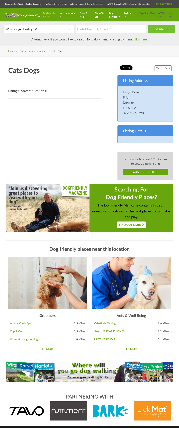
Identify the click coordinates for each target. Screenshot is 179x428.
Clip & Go (16, 331)
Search (161, 29)
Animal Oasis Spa (20, 323)
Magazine (143, 13)
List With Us (160, 15)
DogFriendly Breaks (49, 15)
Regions (127, 13)
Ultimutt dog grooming (24, 339)
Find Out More (164, 4)
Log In (171, 15)
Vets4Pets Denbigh (105, 323)
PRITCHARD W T (104, 339)
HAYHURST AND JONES (109, 331)
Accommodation (68, 13)
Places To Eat (99, 15)
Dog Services (113, 15)
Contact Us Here (145, 171)
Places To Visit (84, 15)
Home (11, 50)
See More (47, 348)
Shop (152, 13)
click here (140, 39)
